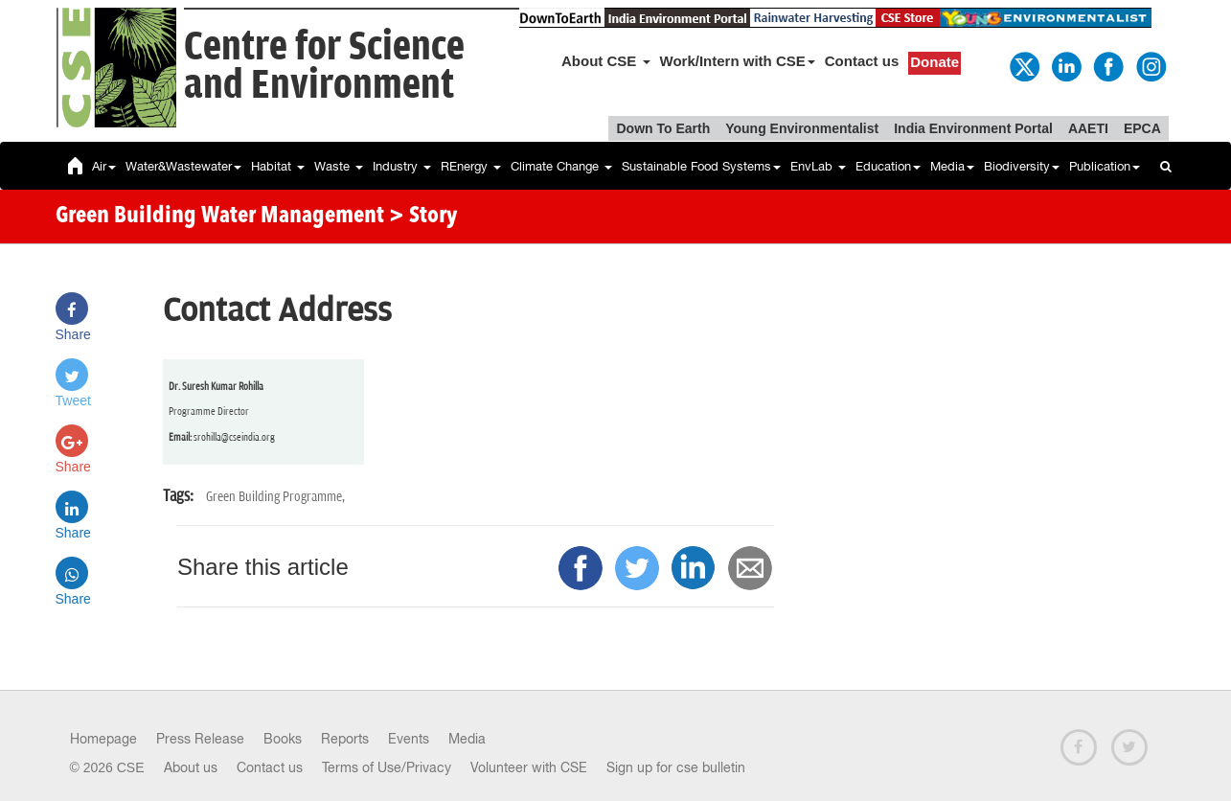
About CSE (605, 61)
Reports (345, 738)
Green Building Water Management (220, 216)
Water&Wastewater (183, 166)
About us (190, 767)
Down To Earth (663, 128)
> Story (423, 216)
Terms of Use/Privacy (386, 767)
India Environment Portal (973, 128)
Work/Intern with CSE (737, 61)
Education (888, 166)
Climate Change (561, 166)
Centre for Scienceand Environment (324, 66)
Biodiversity (1022, 166)
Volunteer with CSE (528, 767)
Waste (338, 166)
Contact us (862, 61)
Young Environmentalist (801, 128)
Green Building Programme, (275, 497)
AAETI (1088, 128)
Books (282, 738)
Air (104, 166)
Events (408, 738)
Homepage (103, 738)
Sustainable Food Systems (701, 166)
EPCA (1142, 128)
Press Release (200, 738)
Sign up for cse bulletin (675, 767)
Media (952, 166)
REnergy (471, 166)
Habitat (278, 166)
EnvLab (818, 166)
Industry (402, 166)
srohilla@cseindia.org (234, 437)
